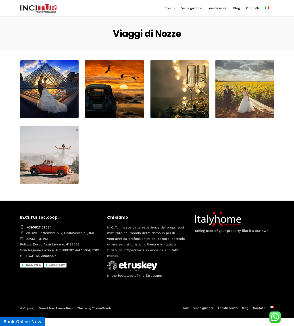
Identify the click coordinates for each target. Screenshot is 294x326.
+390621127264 (39, 227)
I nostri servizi (217, 8)
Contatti (252, 8)
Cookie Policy (57, 265)
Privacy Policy (33, 265)
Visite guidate (191, 8)
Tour (168, 8)
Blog (236, 8)
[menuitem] (269, 8)
